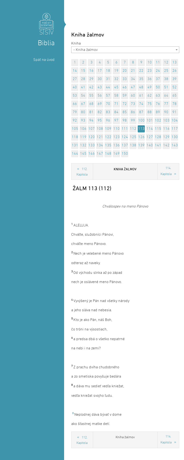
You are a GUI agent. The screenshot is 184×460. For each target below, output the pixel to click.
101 (149, 120)
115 (158, 128)
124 (125, 137)
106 (83, 128)
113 (141, 128)
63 (158, 95)
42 (91, 87)
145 (83, 153)
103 (166, 120)
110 (116, 128)
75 (149, 104)
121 (100, 137)
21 (133, 70)
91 (174, 112)
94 (91, 120)
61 (141, 95)
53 (75, 95)
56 (100, 95)
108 (100, 128)
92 (75, 120)
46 (125, 87)
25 (166, 70)
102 (158, 120)
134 (100, 145)
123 (116, 137)
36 (149, 79)
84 (116, 112)
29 (91, 79)
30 (100, 79)
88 (149, 112)
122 (108, 137)
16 (91, 70)
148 (108, 153)
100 (141, 120)
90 (166, 112)
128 (158, 137)
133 (91, 145)
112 (133, 128)
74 (141, 104)
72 (125, 104)
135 (108, 145)
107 (91, 128)
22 (141, 70)
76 (158, 104)
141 (158, 145)
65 (174, 95)
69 (100, 104)
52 (174, 87)
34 (133, 79)
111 (125, 128)
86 (133, 112)
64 (166, 95)
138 (133, 145)
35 (141, 79)
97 (116, 120)
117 (174, 128)
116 (166, 128)
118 (75, 137)
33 (125, 79)
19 (116, 70)
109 (108, 128)
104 (174, 120)
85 (125, 112)
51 (166, 87)
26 (174, 70)
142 (166, 145)
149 (116, 153)
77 (166, 104)
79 (75, 112)
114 (149, 128)
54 (83, 95)
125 (133, 137)
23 (149, 70)
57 (108, 95)
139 (141, 145)
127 (149, 137)
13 (174, 62)
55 (91, 95)
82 (100, 112)
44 (108, 87)
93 (83, 120)
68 (91, 104)
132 (83, 145)
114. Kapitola (166, 171)
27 (75, 79)
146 (91, 153)
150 (125, 153)
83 (108, 112)
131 (75, 145)
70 (108, 104)
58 (116, 95)
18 (108, 70)
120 (91, 137)
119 (83, 137)
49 (149, 87)
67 (83, 104)
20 (125, 70)
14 (75, 70)
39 (174, 79)
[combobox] (125, 49)
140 (149, 145)
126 (141, 137)
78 (174, 104)
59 (125, 95)
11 (158, 62)
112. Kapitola (82, 172)
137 (125, 145)
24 (158, 70)
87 (141, 112)
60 (133, 95)
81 (91, 112)
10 (149, 62)
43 (100, 87)
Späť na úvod (44, 60)
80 (83, 112)
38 (166, 79)
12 (166, 62)
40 (75, 87)
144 (75, 153)
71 (116, 104)
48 (141, 87)
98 (125, 120)
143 (174, 145)
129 (166, 137)
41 (83, 87)
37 (158, 79)
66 (75, 104)
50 (158, 87)
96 (108, 120)
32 (116, 79)
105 (75, 128)
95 (100, 120)
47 (133, 87)
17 (100, 70)
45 (116, 87)
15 (83, 70)
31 (108, 79)
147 (100, 153)
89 (158, 112)
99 (133, 120)
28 (83, 79)
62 (149, 95)
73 (133, 104)
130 (174, 137)
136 (116, 145)
